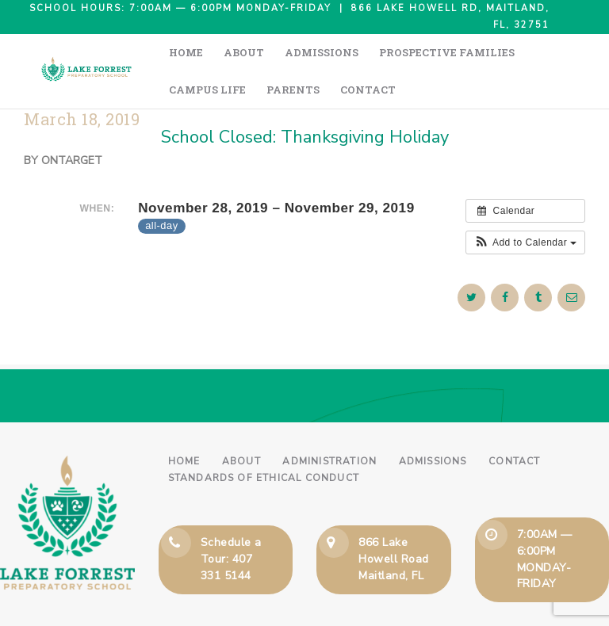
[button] (525, 205)
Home (184, 424)
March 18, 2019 (82, 82)
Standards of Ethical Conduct (264, 440)
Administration (329, 424)
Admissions (433, 424)
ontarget (71, 123)
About (241, 424)
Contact (514, 424)
